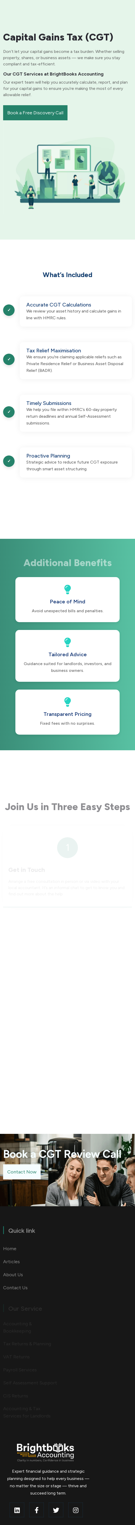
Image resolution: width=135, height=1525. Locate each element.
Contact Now (21, 1172)
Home (9, 1251)
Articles (11, 1264)
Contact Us (15, 1290)
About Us (13, 1277)
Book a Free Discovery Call (35, 113)
